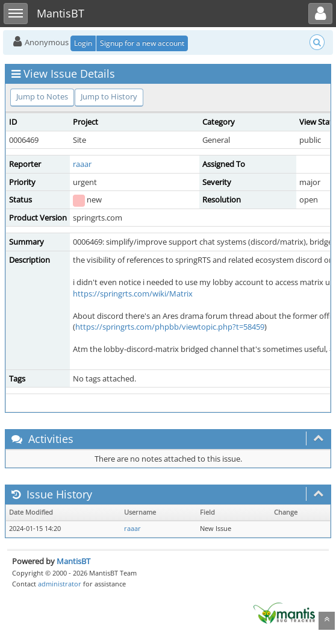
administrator (59, 583)
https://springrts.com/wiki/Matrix (133, 293)
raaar (82, 164)
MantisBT (73, 561)
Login (83, 43)
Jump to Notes (42, 96)
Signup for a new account (142, 43)
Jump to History (109, 96)
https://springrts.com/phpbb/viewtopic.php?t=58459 (169, 326)
